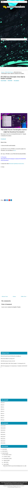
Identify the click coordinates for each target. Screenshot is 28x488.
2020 (3, 453)
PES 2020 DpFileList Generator (16, 163)
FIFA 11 (2, 407)
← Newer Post (4, 296)
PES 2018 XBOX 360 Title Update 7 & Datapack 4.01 (13, 363)
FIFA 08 (2, 402)
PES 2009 (3, 428)
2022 (3, 449)
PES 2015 (3, 440)
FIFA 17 (2, 417)
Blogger (22, 483)
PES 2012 (3, 434)
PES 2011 (3, 432)
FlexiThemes (9, 485)
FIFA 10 (2, 404)
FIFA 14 (2, 411)
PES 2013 (3, 436)
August (5, 460)
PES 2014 (3, 438)
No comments (16, 80)
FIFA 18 (2, 419)
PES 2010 (3, 430)
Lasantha (22, 485)
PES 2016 (3, 443)
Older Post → (24, 296)
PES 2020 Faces (9, 72)
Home (2, 72)
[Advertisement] (14, 23)
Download (3, 139)
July (4, 462)
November (6, 454)
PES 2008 (3, 425)
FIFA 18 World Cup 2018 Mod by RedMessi (11, 356)
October (5, 456)
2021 (3, 451)
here (15, 150)
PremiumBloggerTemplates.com (14, 487)
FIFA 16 (2, 415)
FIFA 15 (2, 413)
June (4, 464)
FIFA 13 (2, 409)
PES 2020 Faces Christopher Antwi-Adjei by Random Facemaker (13, 77)
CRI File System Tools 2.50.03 (8, 361)
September (6, 458)
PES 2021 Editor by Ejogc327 (8, 358)
